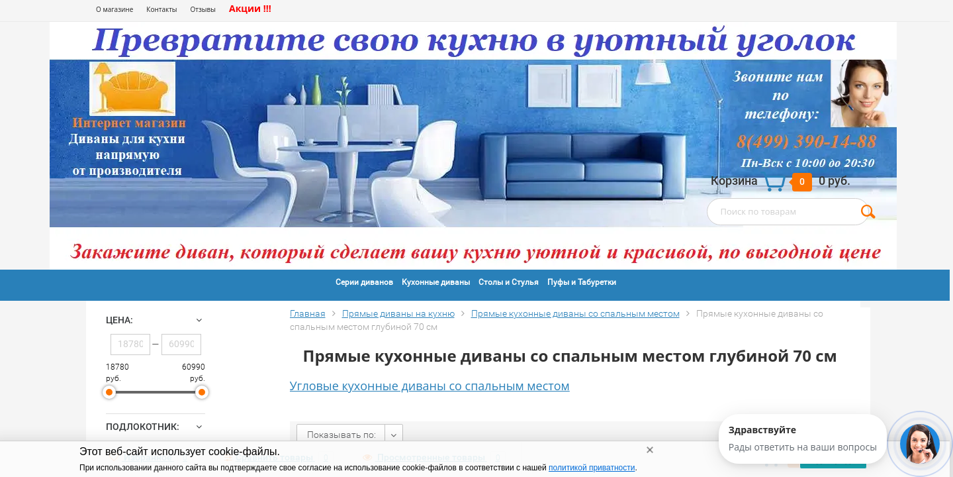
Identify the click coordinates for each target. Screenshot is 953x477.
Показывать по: (341, 434)
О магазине (114, 9)
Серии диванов (364, 282)
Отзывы (203, 9)
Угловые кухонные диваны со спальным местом (430, 386)
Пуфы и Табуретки (581, 282)
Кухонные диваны (436, 282)
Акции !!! (250, 8)
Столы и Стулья (508, 282)
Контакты (161, 9)
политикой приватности (592, 467)
